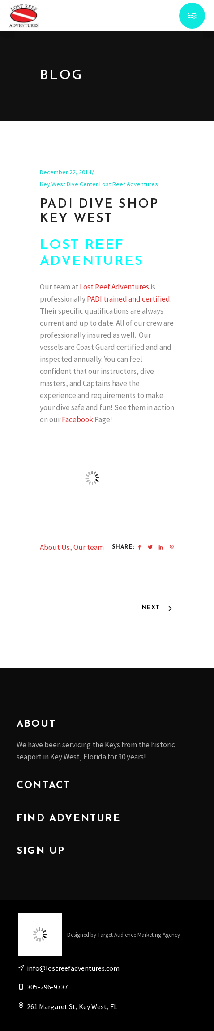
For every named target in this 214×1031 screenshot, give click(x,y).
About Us (55, 547)
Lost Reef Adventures (115, 287)
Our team (88, 547)
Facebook (77, 419)
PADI (94, 299)
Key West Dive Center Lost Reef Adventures (99, 184)
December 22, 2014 (65, 172)
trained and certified (136, 299)
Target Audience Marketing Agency (139, 935)
